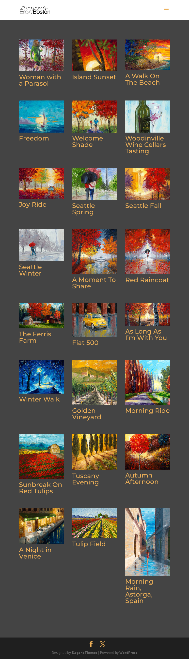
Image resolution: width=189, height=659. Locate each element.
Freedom (34, 138)
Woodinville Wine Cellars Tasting (145, 144)
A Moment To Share (94, 283)
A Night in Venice (35, 553)
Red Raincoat (147, 280)
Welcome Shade (87, 141)
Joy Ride (33, 204)
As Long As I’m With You (146, 334)
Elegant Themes (84, 652)
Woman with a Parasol (40, 80)
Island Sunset (94, 77)
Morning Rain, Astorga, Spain (139, 591)
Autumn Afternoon (142, 478)
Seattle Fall (143, 206)
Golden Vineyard (86, 414)
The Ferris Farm (35, 337)
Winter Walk (39, 399)
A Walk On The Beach (142, 79)
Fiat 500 (85, 343)
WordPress (128, 652)
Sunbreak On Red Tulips (40, 488)
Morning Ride (147, 411)
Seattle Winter (30, 270)
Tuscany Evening (85, 479)
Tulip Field (89, 544)
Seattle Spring (83, 209)
